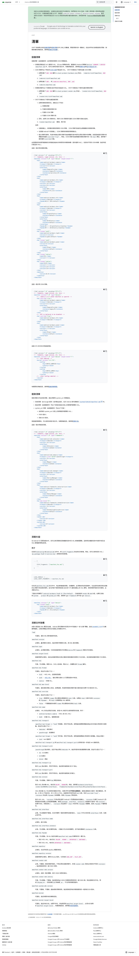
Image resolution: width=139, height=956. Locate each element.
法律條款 (18, 952)
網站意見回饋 (36, 952)
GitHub (4, 945)
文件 (16, 2)
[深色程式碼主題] (104, 153)
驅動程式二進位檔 (7, 942)
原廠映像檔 (5, 939)
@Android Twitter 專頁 (54, 928)
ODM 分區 (53, 70)
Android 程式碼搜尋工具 (32, 2)
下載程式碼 (5, 933)
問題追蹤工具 (97, 945)
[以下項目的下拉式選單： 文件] (20, 2)
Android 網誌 (51, 933)
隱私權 (28, 952)
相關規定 (4, 931)
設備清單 (47, 48)
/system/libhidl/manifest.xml (90, 402)
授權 (23, 952)
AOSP (33, 35)
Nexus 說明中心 (97, 933)
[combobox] (105, 2)
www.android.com (98, 936)
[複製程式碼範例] (106, 153)
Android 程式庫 (6, 928)
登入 (135, 2)
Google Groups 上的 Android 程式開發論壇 (60, 942)
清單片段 (82, 67)
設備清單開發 (53, 387)
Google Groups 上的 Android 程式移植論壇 (60, 945)
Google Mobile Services (100, 939)
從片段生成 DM (91, 67)
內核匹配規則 (73, 906)
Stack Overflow (97, 942)
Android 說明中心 (98, 928)
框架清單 (54, 48)
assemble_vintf (97, 627)
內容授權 (50, 914)
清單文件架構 (53, 50)
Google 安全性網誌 (53, 936)
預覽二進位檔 (6, 936)
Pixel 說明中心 (97, 931)
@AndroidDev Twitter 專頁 (55, 931)
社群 (12, 952)
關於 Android (6, 952)
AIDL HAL (48, 678)
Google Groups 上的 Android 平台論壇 (58, 939)
